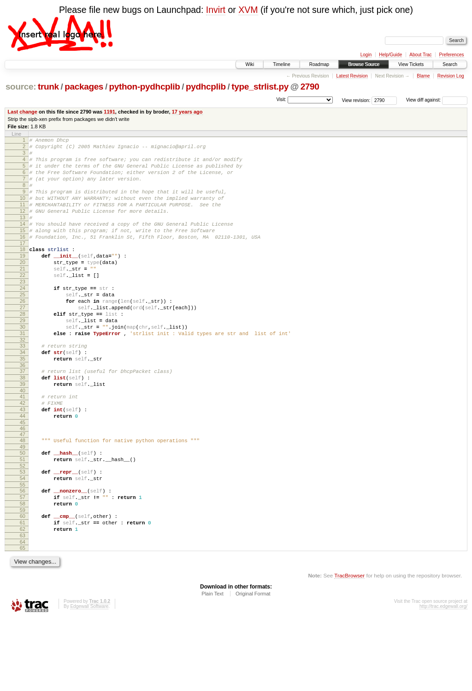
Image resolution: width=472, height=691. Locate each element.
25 (22, 326)
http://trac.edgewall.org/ (443, 678)
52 (22, 525)
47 (22, 490)
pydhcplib (206, 86)
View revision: (356, 99)
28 (22, 350)
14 (22, 242)
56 (22, 553)
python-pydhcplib (144, 86)
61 (22, 590)
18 (22, 271)
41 (22, 446)
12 (22, 226)
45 (22, 478)
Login (366, 54)
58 (22, 568)
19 (22, 279)
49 (22, 503)
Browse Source (363, 64)
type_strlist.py (260, 86)
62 (22, 598)
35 (22, 403)
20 (22, 287)
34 (22, 395)
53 (22, 531)
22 (22, 303)
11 (22, 218)
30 (22, 365)
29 (22, 358)
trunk (48, 86)
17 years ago (187, 111)
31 (22, 373)
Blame (423, 75)
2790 (310, 86)
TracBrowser (349, 647)
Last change (22, 111)
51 (22, 517)
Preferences (451, 54)
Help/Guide (390, 54)
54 (22, 539)
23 (22, 310)
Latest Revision (351, 75)
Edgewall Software (89, 678)
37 (22, 417)
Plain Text (212, 665)
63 (22, 606)
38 (22, 424)
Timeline (281, 64)
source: (21, 86)
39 (22, 432)
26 (22, 334)
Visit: (281, 99)
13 (22, 234)
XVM (248, 10)
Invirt (215, 10)
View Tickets (411, 64)
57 (22, 561)
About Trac (420, 54)
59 (22, 576)
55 (22, 547)
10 (22, 210)
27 (22, 342)
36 (22, 411)
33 (22, 387)
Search (449, 64)
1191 (109, 111)
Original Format (253, 665)
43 (22, 462)
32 (22, 381)
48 (22, 496)
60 (22, 582)
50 (22, 509)
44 (22, 470)
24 (22, 318)
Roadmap (319, 64)
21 (22, 295)
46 (22, 484)
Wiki (249, 64)
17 (22, 265)
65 (22, 620)
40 (22, 440)
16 (22, 257)
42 (22, 454)
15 (22, 249)
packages (84, 86)
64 (22, 614)
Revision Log (450, 75)
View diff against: (436, 99)
